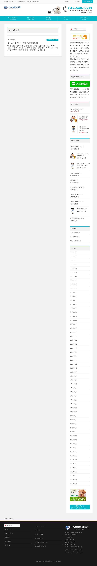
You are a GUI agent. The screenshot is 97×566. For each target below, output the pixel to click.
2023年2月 (73, 360)
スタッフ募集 (39, 534)
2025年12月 (73, 268)
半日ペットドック (40, 526)
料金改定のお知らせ (76, 173)
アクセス (38, 530)
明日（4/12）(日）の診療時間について (84, 128)
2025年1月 (73, 308)
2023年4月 (73, 352)
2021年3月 (73, 400)
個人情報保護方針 (40, 546)
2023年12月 (73, 340)
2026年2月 (73, 260)
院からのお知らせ (52, 39)
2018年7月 (73, 471)
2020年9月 (73, 416)
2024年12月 (73, 312)
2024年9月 (73, 324)
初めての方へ (9, 533)
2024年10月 (73, 320)
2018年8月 (73, 467)
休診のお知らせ (82, 208)
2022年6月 (73, 372)
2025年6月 (73, 292)
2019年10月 (73, 440)
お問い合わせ (88, 1)
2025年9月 (73, 280)
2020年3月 (73, 428)
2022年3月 (73, 376)
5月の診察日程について (77, 109)
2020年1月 (73, 432)
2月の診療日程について (77, 201)
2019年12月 (73, 436)
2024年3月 (73, 332)
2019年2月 (73, 455)
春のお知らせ (74, 180)
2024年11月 (73, 316)
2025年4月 (73, 300)
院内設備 (7, 545)
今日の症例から (75, 237)
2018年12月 (73, 459)
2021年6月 (73, 392)
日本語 (73, 29)
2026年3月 (73, 256)
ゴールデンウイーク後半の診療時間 (22, 43)
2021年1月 (73, 404)
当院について (9, 529)
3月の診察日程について (77, 194)
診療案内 (7, 537)
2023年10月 (73, 344)
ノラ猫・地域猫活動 (41, 542)
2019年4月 (73, 448)
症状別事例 (8, 541)
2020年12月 (73, 408)
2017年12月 (73, 479)
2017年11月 (73, 483)
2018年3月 (73, 475)
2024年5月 (73, 328)
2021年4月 (73, 396)
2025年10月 (73, 276)
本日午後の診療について (77, 218)
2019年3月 (73, 451)
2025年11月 (73, 272)
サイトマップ (65, 1)
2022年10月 (73, 368)
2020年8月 (73, 420)
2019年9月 (73, 444)
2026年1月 (73, 264)
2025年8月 (73, 284)
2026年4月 (73, 252)
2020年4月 (73, 424)
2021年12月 (73, 384)
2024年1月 (73, 336)
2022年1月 (73, 380)
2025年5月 (73, 296)
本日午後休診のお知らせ (77, 187)
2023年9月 (73, 348)
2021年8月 (73, 388)
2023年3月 (73, 356)
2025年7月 (73, 288)
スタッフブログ (75, 233)
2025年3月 (73, 304)
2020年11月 (73, 412)
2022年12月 (73, 364)
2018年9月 (73, 463)
